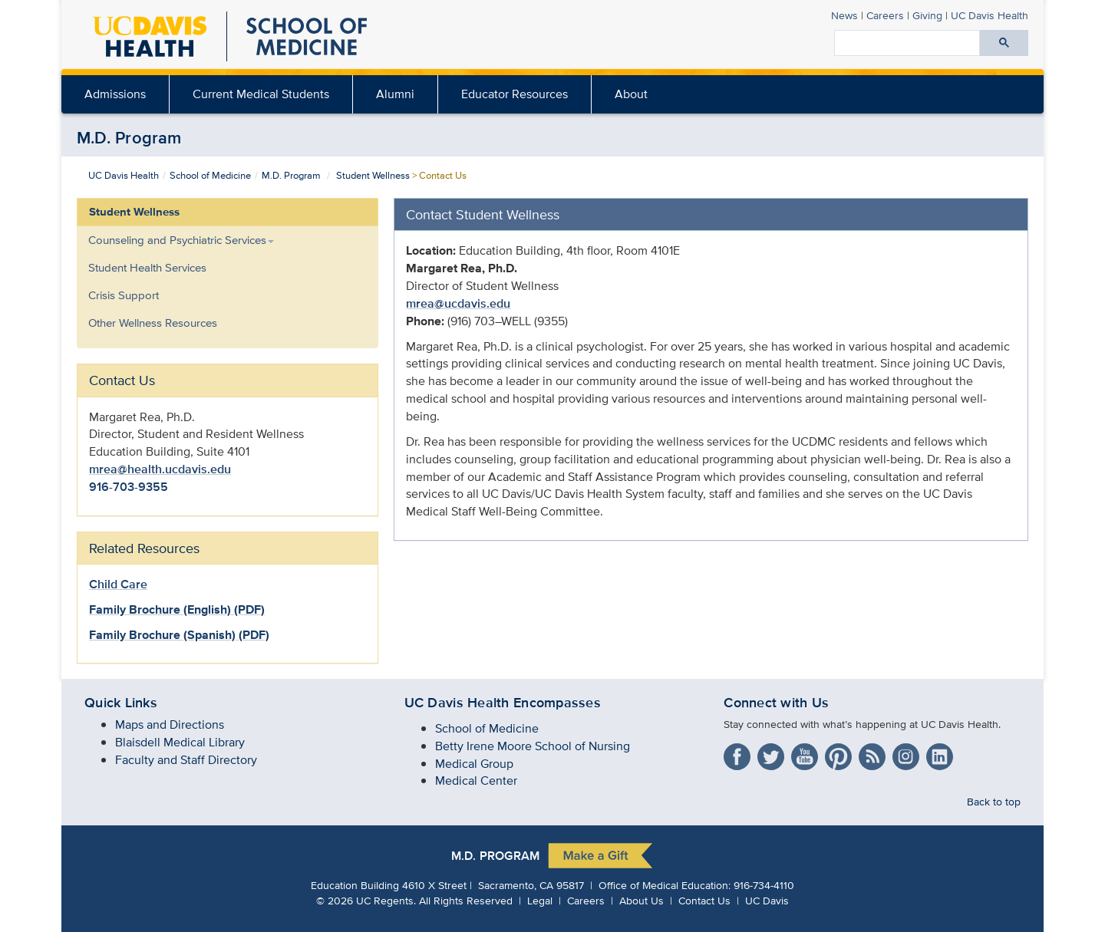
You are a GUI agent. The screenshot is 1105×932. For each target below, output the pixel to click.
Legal (539, 900)
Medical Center (476, 780)
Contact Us (704, 900)
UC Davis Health (123, 175)
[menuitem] (115, 94)
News (844, 15)
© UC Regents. (366, 900)
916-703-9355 (128, 487)
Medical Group (474, 763)
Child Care (118, 584)
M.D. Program (129, 137)
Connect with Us (776, 703)
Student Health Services (147, 267)
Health (989, 15)
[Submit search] (1004, 43)
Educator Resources (514, 94)
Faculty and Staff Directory (186, 760)
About (631, 94)
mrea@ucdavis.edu (458, 303)
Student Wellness (373, 175)
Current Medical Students (261, 94)
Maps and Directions (169, 724)
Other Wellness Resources (152, 323)
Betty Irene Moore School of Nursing (532, 746)
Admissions (115, 94)
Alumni (395, 94)
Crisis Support (123, 295)
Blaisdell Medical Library (180, 742)
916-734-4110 (764, 885)
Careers (885, 15)
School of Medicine (210, 175)
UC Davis (767, 900)
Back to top (994, 801)
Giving (927, 15)
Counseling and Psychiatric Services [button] (181, 240)
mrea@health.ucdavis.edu (160, 469)
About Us (641, 900)
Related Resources (144, 548)
